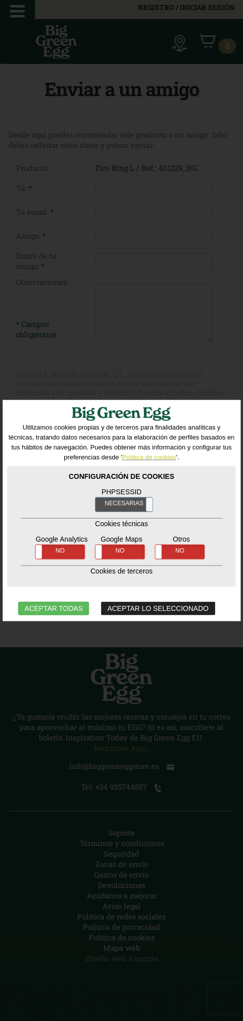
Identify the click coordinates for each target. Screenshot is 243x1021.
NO (60, 550)
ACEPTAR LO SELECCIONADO (158, 608)
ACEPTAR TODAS (53, 608)
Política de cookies (149, 456)
